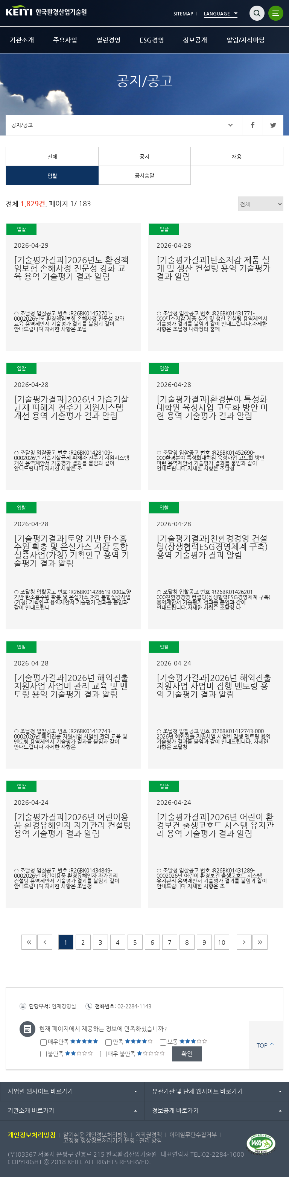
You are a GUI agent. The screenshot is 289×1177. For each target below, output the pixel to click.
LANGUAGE (217, 13)
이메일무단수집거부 (193, 1134)
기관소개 (22, 40)
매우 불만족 (136, 1054)
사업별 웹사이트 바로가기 (40, 1091)
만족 (133, 1041)
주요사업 (65, 40)
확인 (187, 1053)
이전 (44, 942)
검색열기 (257, 13)
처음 (29, 942)
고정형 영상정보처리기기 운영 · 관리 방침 (112, 1140)
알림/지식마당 (246, 40)
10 (221, 942)
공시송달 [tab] (144, 175)
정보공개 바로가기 (175, 1110)
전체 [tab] (52, 157)
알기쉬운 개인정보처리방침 (95, 1134)
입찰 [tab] (52, 176)
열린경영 (108, 40)
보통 (187, 1041)
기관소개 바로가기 (31, 1110)
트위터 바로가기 (273, 125)
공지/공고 (22, 125)
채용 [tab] (237, 157)
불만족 (70, 1054)
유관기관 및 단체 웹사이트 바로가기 (197, 1091)
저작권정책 (148, 1134)
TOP (262, 1045)
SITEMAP (183, 13)
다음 (244, 942)
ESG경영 (152, 40)
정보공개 (195, 40)
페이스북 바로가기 (252, 125)
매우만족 (73, 1041)
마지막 (260, 942)
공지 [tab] (144, 157)
